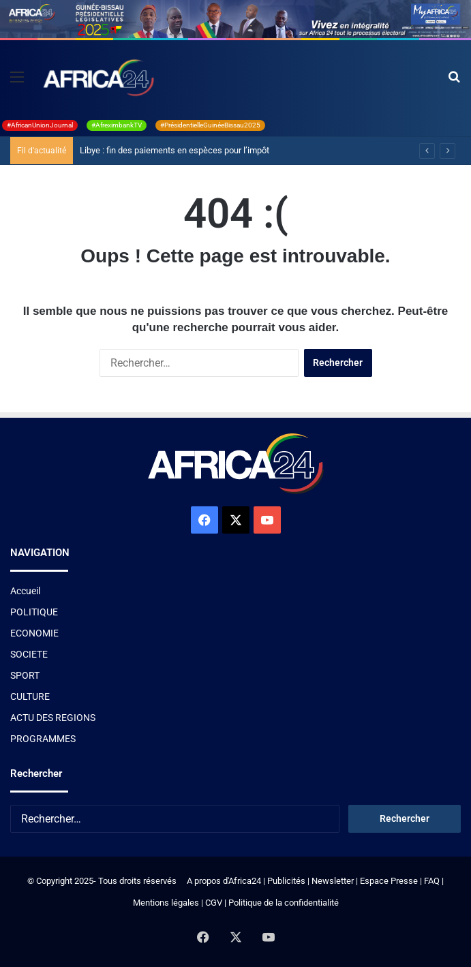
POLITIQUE (34, 612)
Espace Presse (388, 881)
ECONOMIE (34, 633)
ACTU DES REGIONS (52, 717)
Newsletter (333, 881)
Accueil (25, 590)
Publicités (286, 881)
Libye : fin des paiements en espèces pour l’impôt (174, 150)
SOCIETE (29, 654)
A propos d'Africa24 (224, 881)
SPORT (25, 675)
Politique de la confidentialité (283, 902)
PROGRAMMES (43, 738)
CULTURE (30, 696)
